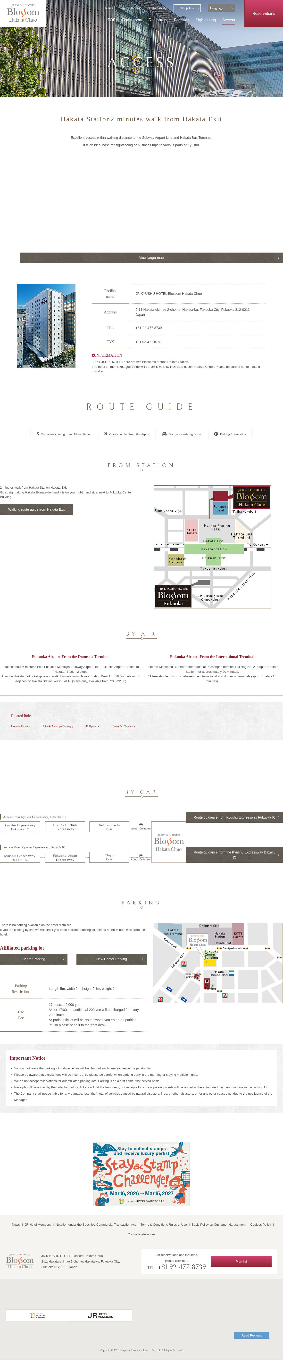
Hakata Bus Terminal (142, 727)
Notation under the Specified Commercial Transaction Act (96, 1235)
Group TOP (187, 8)
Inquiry (136, 8)
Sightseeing (206, 20)
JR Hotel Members (38, 1235)
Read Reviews (251, 1345)
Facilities (181, 20)
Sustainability (157, 8)
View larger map (247, 258)
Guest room (132, 20)
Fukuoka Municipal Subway (65, 727)
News (109, 8)
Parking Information (236, 435)
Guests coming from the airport (126, 435)
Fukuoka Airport (21, 727)
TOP (112, 20)
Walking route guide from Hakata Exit (36, 514)
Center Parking (34, 968)
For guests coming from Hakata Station (59, 435)
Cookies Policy (260, 1235)
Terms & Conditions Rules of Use (164, 1235)
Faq (122, 8)
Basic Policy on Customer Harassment (219, 1235)
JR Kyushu (106, 727)
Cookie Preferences (141, 1244)
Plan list (241, 1272)
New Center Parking (111, 968)
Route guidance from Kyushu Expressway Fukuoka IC (236, 822)
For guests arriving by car (185, 435)
